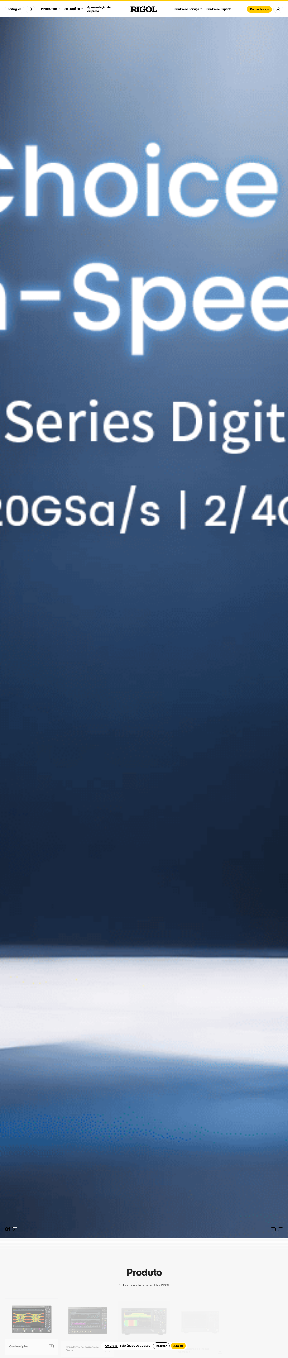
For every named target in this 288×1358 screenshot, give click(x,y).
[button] (273, 1229)
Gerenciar (111, 1345)
